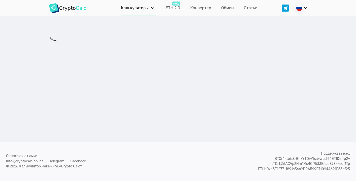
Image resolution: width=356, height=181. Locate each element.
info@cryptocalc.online (25, 161)
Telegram (56, 161)
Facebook (78, 161)
